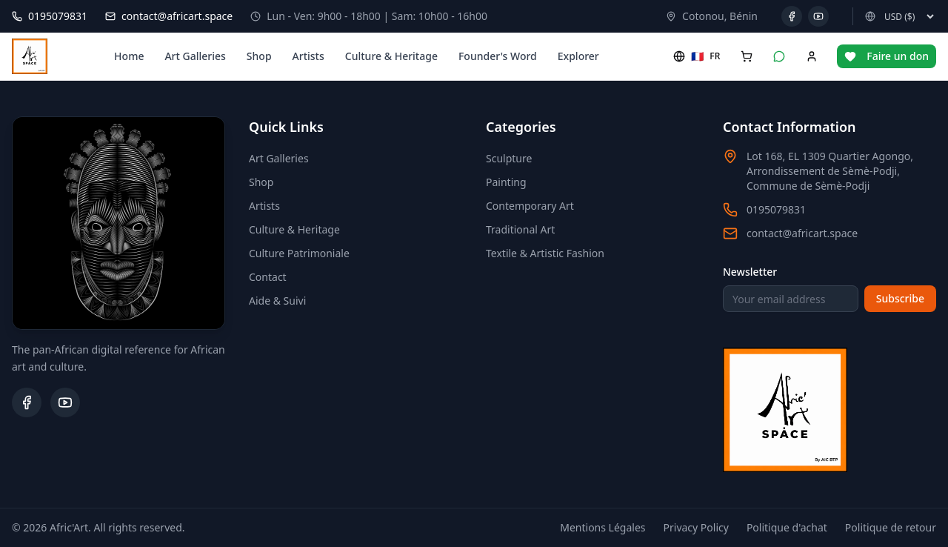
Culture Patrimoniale (299, 253)
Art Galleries (194, 56)
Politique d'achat (787, 527)
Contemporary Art (530, 206)
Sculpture (509, 158)
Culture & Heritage (391, 56)
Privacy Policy (696, 527)
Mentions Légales (602, 527)
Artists (308, 56)
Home (129, 56)
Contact (268, 277)
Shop (259, 56)
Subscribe (900, 298)
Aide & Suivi (277, 301)
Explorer (578, 56)
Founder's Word (497, 56)
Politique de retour (890, 527)
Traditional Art (520, 229)
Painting (506, 182)
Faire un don (886, 56)
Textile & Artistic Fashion (545, 253)
